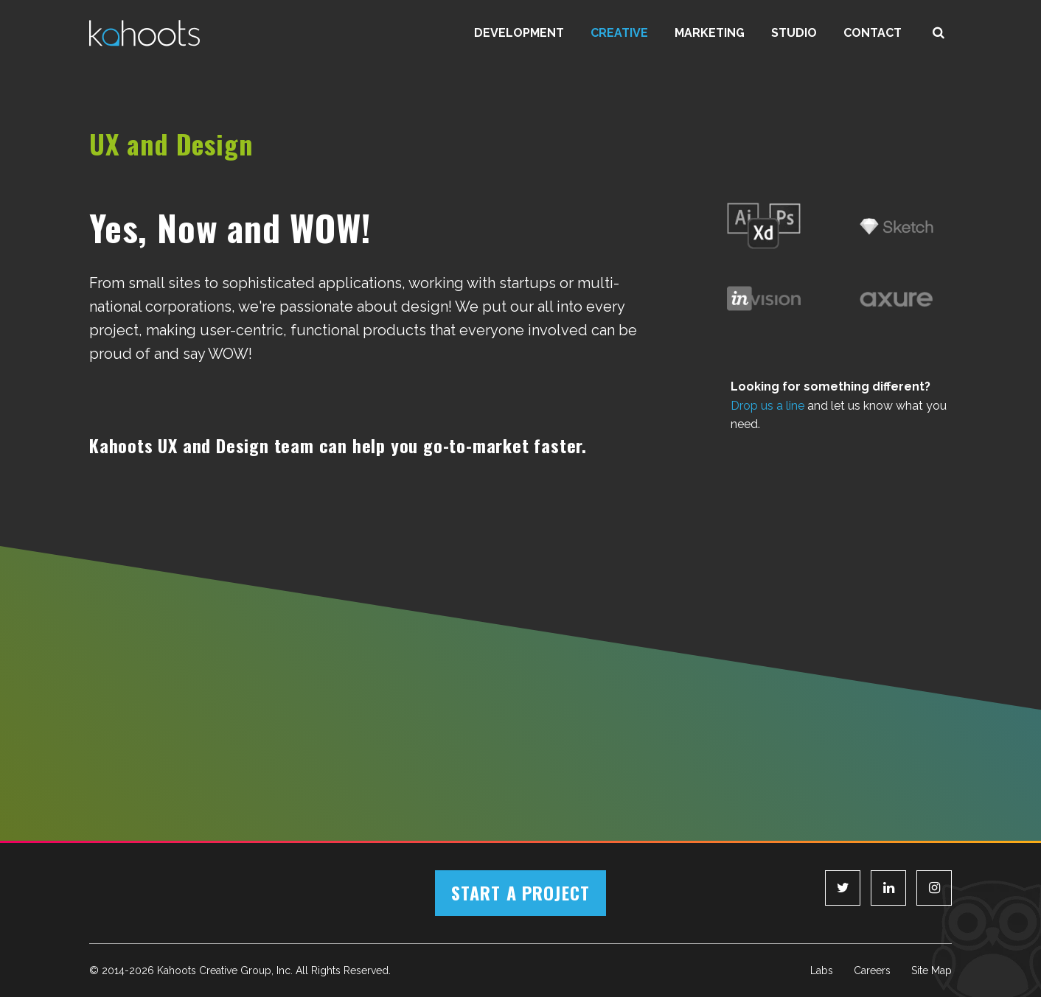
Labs (821, 970)
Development (519, 33)
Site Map (931, 970)
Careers (872, 970)
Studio (794, 33)
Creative (619, 33)
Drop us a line (767, 406)
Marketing (710, 33)
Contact (872, 33)
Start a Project (520, 892)
